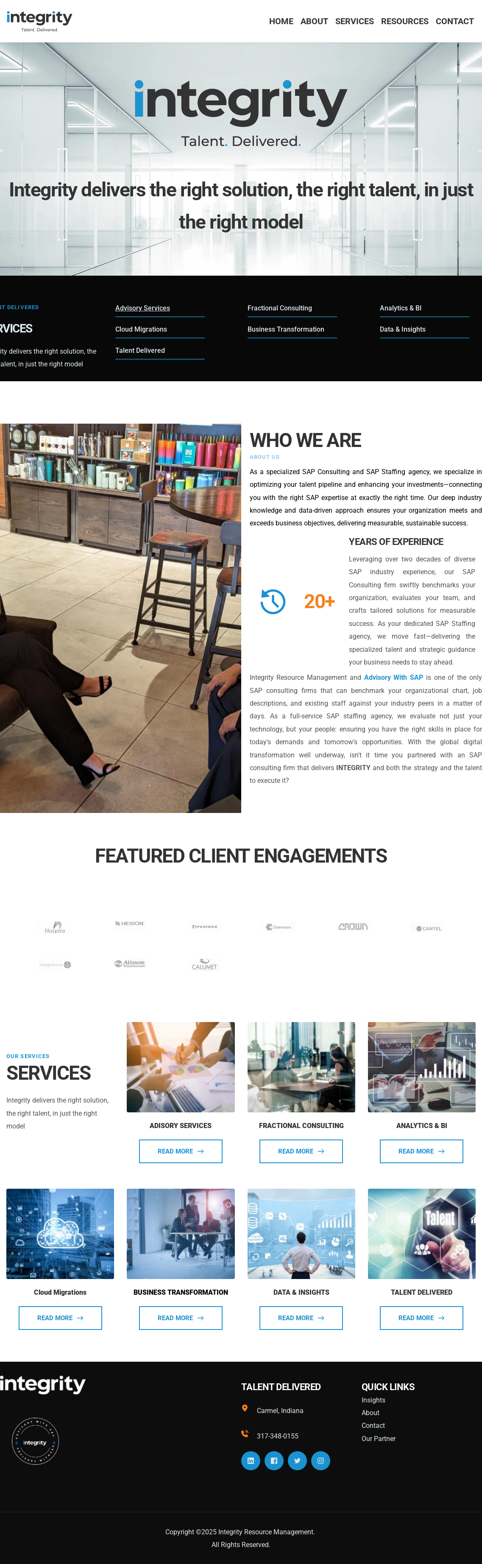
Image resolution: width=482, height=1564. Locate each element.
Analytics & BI (401, 308)
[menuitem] (281, 21)
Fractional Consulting (280, 308)
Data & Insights (403, 329)
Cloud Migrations (141, 329)
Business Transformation (286, 329)
